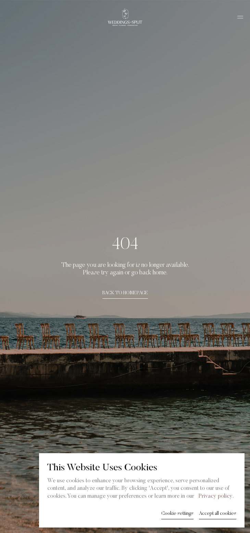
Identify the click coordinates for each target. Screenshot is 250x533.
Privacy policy (215, 496)
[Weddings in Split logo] (125, 17)
